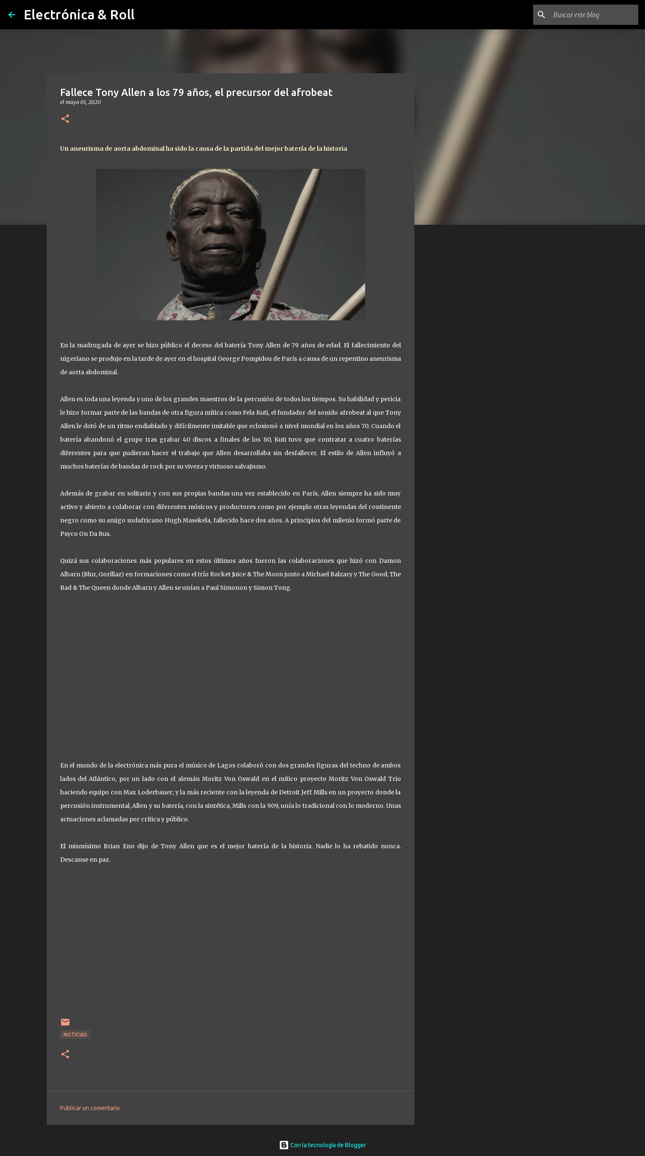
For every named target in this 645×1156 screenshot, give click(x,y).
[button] (65, 119)
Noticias (75, 1034)
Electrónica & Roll (79, 14)
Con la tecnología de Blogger (322, 1145)
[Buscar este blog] (594, 15)
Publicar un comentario (90, 1108)
